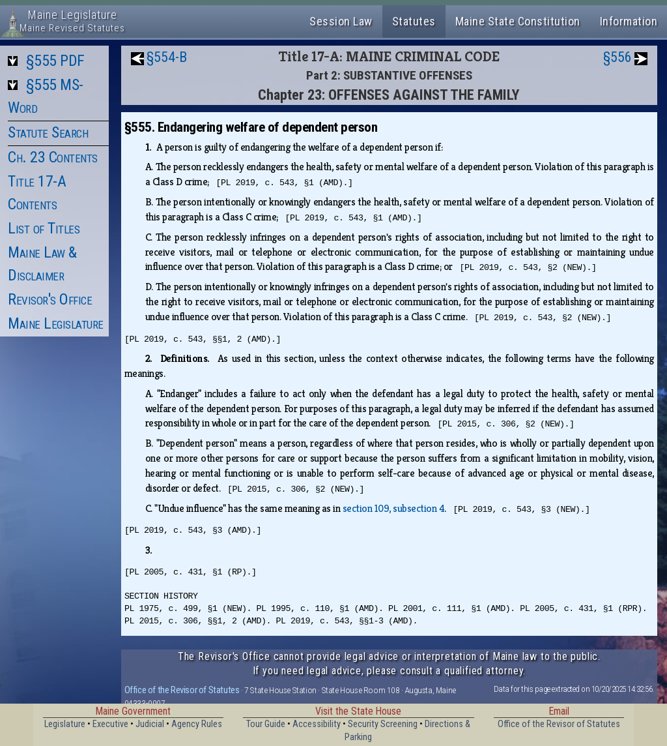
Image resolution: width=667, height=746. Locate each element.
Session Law (341, 21)
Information (629, 21)
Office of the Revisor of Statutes (182, 690)
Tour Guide (265, 724)
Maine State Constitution (517, 21)
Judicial (149, 724)
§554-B (167, 57)
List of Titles (43, 228)
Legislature (64, 724)
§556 (617, 57)
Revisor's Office (50, 299)
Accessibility (316, 724)
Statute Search (48, 132)
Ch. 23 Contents (53, 157)
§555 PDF (55, 61)
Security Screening (383, 724)
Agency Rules (196, 724)
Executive (110, 724)
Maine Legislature (56, 323)
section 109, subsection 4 (394, 508)
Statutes (414, 21)
